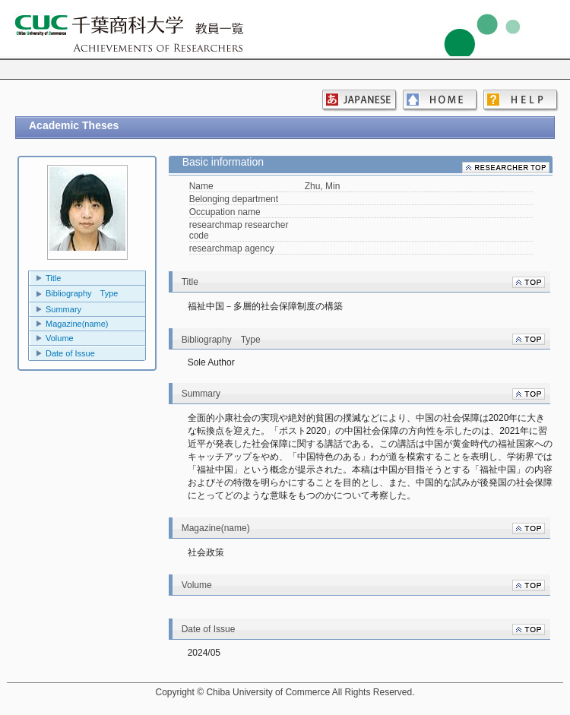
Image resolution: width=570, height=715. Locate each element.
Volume (60, 338)
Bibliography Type (82, 293)
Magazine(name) (77, 323)
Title (53, 278)
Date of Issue (70, 353)
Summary (63, 309)
